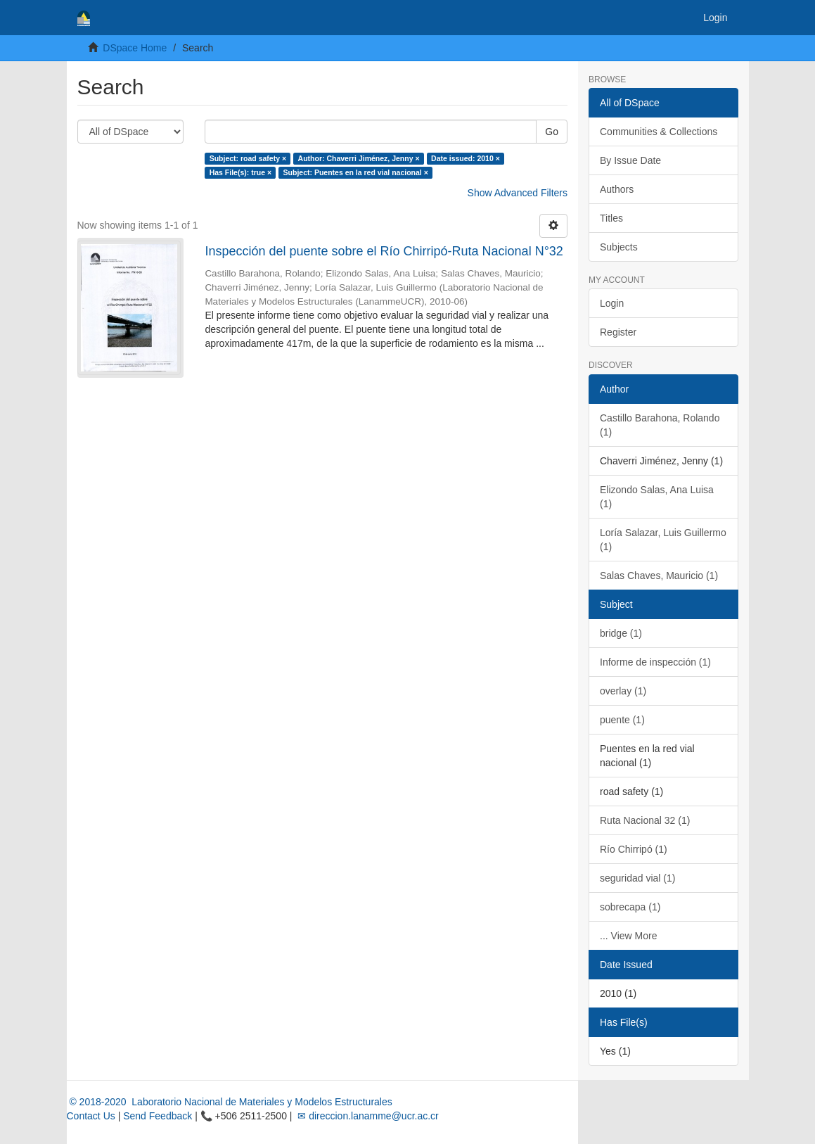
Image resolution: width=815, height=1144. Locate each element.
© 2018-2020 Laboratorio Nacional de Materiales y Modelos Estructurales (229, 1101)
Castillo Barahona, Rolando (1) (659, 425)
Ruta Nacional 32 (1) (645, 820)
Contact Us (91, 1115)
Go (551, 131)
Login (612, 303)
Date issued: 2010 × (465, 158)
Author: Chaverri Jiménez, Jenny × (359, 158)
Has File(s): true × (240, 172)
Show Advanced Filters (517, 192)
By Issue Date (630, 160)
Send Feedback (157, 1115)
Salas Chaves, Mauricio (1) (659, 575)
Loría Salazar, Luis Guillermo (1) (663, 539)
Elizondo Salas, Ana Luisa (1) (657, 496)
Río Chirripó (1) (633, 849)
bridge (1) (621, 633)
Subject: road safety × (248, 158)
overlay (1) (623, 691)
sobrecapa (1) (630, 907)
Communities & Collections (658, 131)
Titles (611, 218)
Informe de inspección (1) (655, 662)
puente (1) (622, 719)
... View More (628, 935)
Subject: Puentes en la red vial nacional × (355, 172)
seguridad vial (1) (637, 878)
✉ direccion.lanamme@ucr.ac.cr (366, 1115)
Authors (617, 189)
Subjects (619, 247)
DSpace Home (135, 47)
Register (618, 332)
